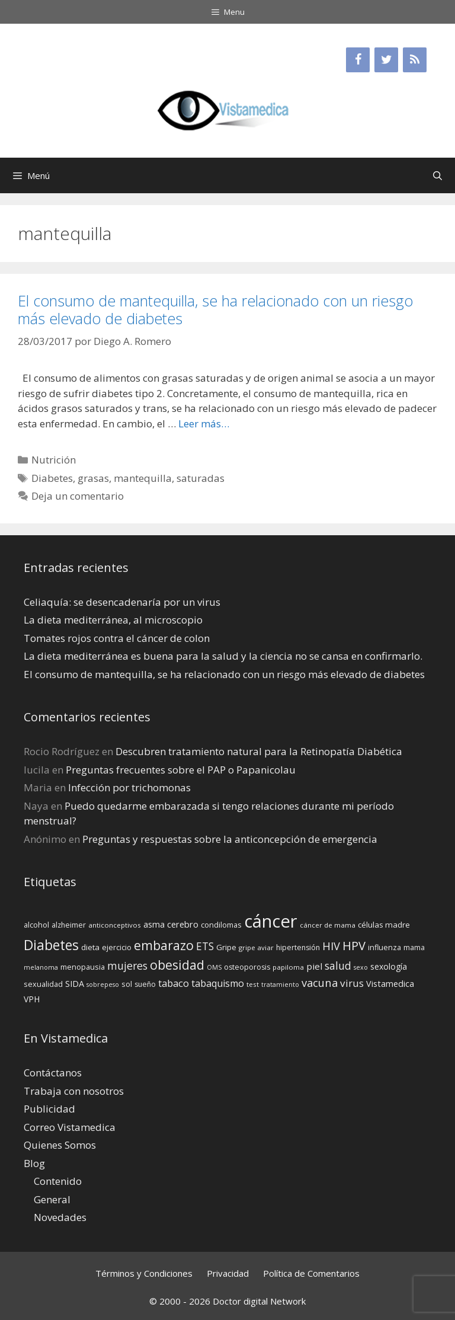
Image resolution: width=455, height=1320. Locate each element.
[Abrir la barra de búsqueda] (437, 175)
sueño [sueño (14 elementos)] (145, 984)
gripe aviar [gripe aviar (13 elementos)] (256, 947)
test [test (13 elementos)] (252, 984)
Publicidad (49, 1109)
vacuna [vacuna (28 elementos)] (320, 982)
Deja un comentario (77, 496)
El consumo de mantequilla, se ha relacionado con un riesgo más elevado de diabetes (215, 309)
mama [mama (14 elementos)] (414, 947)
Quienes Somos (60, 1145)
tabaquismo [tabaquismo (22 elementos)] (217, 983)
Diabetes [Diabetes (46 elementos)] (51, 944)
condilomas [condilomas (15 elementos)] (221, 924)
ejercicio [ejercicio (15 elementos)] (117, 947)
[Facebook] (358, 59)
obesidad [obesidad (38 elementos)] (177, 964)
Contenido (58, 1181)
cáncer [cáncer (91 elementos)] (270, 921)
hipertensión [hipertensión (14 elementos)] (298, 947)
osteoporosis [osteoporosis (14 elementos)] (247, 967)
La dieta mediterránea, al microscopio (113, 620)
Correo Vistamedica (70, 1127)
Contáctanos (53, 1072)
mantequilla (143, 478)
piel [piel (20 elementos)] (314, 966)
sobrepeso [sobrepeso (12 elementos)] (102, 984)
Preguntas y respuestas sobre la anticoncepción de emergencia (229, 839)
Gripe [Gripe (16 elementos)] (226, 947)
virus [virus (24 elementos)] (352, 983)
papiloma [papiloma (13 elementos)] (288, 967)
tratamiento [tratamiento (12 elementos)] (280, 984)
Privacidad (228, 1273)
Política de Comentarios (311, 1273)
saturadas (201, 478)
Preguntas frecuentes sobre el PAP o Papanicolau (181, 769)
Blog (34, 1163)
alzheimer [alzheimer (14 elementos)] (69, 925)
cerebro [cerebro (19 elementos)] (182, 924)
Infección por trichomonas (129, 787)
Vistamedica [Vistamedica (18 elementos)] (390, 983)
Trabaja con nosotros (74, 1091)
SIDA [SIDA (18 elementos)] (74, 983)
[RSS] (415, 59)
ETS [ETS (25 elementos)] (205, 946)
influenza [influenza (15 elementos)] (384, 947)
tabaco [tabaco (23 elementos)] (173, 983)
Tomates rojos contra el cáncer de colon (117, 638)
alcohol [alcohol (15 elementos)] (36, 924)
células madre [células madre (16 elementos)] (384, 924)
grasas (93, 478)
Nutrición (53, 459)
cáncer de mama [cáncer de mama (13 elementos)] (327, 925)
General (52, 1199)
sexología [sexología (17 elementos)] (388, 966)
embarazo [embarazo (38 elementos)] (164, 945)
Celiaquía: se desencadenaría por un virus (122, 602)
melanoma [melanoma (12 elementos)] (41, 967)
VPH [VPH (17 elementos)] (32, 999)
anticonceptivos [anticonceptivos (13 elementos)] (114, 925)
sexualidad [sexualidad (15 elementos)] (43, 984)
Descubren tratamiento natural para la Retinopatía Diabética (259, 751)
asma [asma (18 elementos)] (154, 924)
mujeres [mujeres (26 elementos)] (127, 965)
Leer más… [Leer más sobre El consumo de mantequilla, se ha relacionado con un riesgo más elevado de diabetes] (203, 423)
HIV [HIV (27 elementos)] (331, 946)
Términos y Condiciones (144, 1273)
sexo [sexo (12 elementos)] (361, 967)
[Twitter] (386, 59)
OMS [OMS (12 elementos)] (214, 967)
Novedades (60, 1217)
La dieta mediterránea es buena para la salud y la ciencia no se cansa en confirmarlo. (223, 656)
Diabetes (52, 478)
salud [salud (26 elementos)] (338, 965)
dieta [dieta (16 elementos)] (90, 947)
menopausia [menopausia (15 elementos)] (82, 966)
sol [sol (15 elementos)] (126, 984)
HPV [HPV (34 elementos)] (354, 946)
